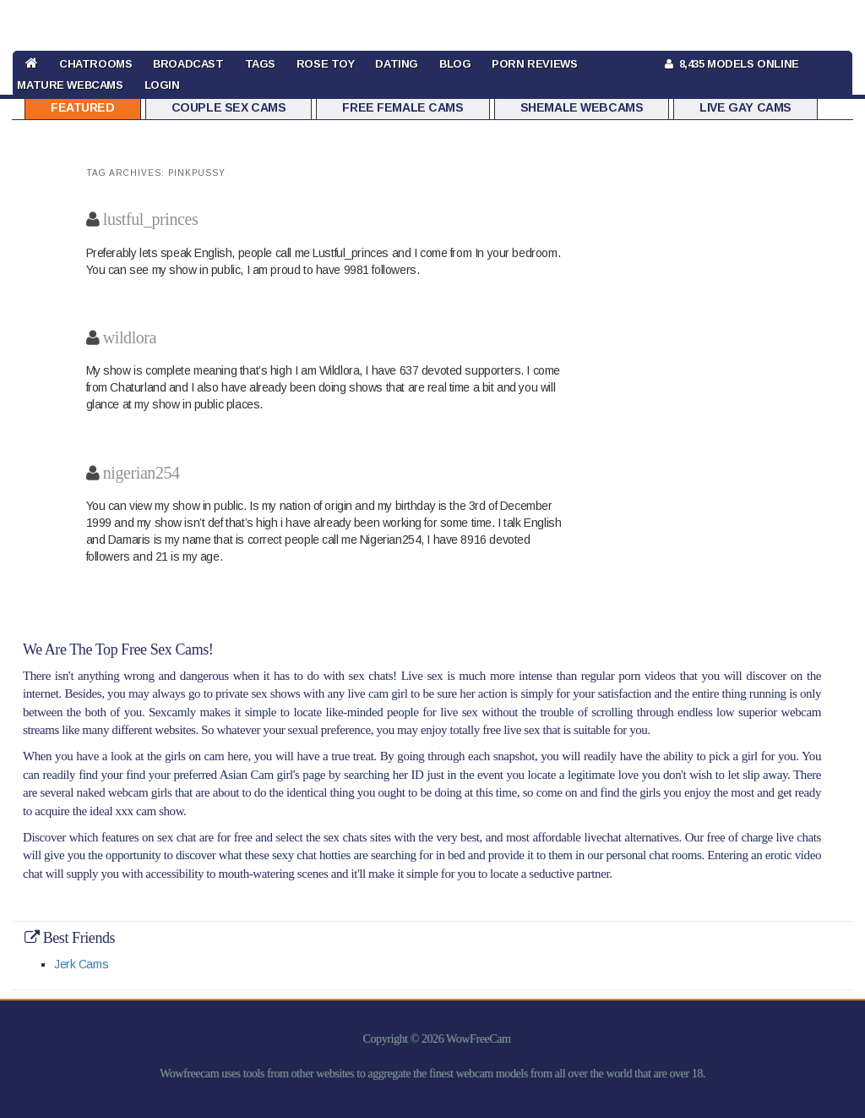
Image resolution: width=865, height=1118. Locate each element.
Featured (83, 107)
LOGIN (162, 85)
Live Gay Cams (745, 107)
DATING (396, 64)
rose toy (325, 64)
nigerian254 (141, 472)
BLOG (455, 64)
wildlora (129, 337)
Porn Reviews (534, 64)
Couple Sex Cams (228, 107)
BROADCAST (188, 64)
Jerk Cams (81, 964)
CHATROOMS (95, 64)
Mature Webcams (69, 85)
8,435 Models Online (732, 64)
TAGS (260, 64)
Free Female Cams (402, 107)
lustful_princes (151, 219)
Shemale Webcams (582, 107)
